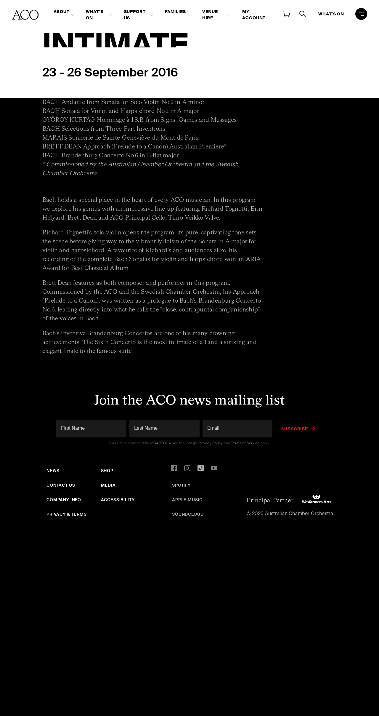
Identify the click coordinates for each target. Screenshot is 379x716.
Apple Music (187, 499)
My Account (254, 14)
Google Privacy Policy (204, 443)
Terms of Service (245, 443)
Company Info (63, 499)
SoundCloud (187, 514)
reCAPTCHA (160, 443)
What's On (94, 14)
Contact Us (60, 485)
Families (175, 11)
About (62, 11)
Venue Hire (210, 14)
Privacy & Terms (66, 514)
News (52, 470)
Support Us (135, 14)
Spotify (181, 485)
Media (108, 485)
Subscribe (299, 429)
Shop (107, 470)
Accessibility (118, 499)
